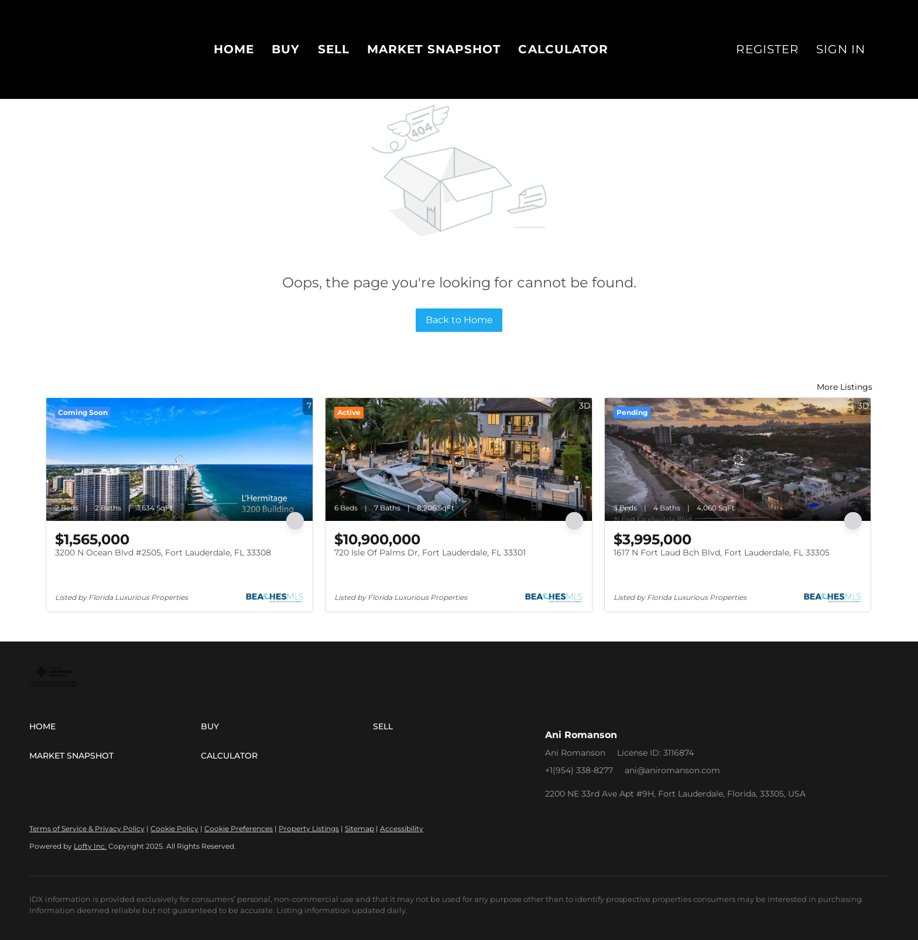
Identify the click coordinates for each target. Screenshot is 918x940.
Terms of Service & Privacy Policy (87, 828)
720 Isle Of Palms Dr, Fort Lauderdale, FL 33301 (430, 552)
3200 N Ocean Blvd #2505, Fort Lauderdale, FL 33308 (163, 552)
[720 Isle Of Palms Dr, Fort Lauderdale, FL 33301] (459, 459)
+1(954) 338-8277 (579, 770)
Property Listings (309, 828)
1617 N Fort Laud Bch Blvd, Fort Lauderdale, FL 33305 (722, 552)
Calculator (563, 49)
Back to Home (459, 319)
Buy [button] (286, 49)
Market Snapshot (434, 49)
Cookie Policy (174, 828)
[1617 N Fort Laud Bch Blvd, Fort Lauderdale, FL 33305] (738, 459)
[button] (115, 726)
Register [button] (767, 49)
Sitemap (359, 828)
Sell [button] (334, 49)
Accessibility (401, 828)
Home (234, 49)
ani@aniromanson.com (672, 770)
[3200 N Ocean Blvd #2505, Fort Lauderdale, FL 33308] (179, 459)
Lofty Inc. (90, 846)
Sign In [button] (840, 49)
